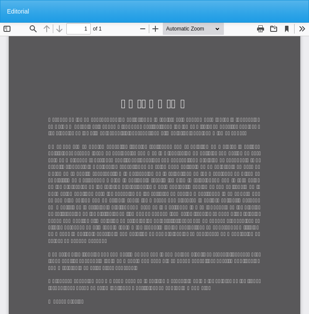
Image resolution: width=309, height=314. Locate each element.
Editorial (18, 11)
